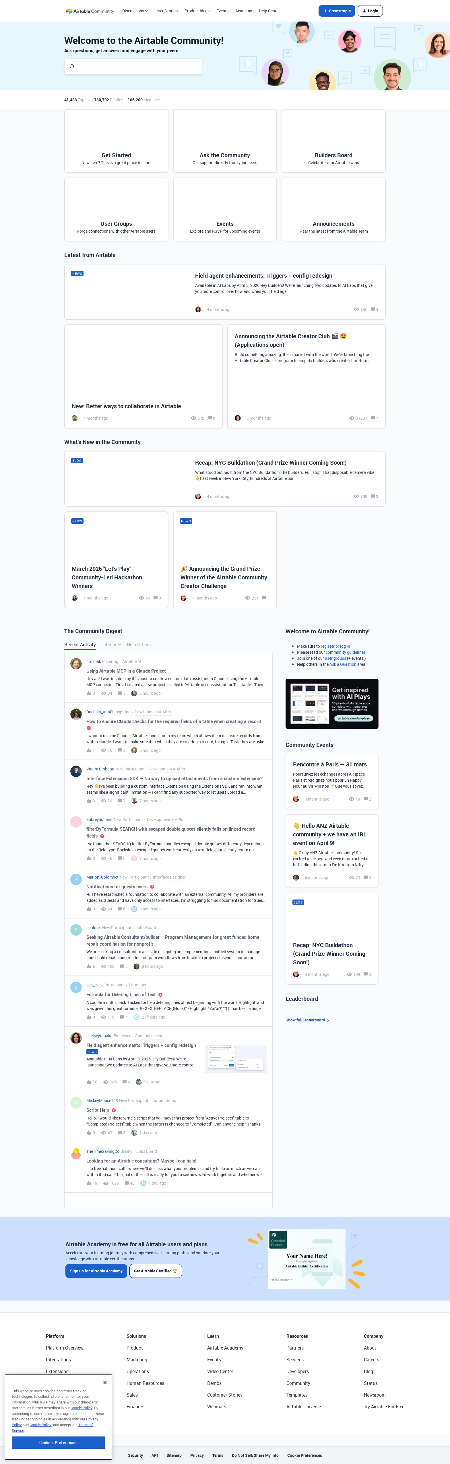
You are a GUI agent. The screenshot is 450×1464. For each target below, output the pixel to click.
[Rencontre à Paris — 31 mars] (332, 781)
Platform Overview (65, 1348)
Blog (368, 1371)
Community (298, 1383)
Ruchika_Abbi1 (99, 712)
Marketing (137, 1359)
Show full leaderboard (308, 1020)
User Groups (167, 10)
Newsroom (375, 1395)
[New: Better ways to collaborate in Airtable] (143, 376)
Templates (297, 1395)
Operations (138, 1371)
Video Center (220, 1371)
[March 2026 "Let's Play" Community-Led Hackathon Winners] (116, 559)
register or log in (335, 646)
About (370, 1348)
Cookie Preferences (304, 1455)
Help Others (139, 644)
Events (222, 10)
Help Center (269, 10)
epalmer (93, 927)
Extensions (57, 1371)
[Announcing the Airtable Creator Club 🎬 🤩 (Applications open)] (306, 376)
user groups (335, 658)
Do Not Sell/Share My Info (255, 1455)
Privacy (197, 1455)
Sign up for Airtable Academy (96, 1271)
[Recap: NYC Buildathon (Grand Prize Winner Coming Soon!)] (225, 479)
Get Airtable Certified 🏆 (155, 1271)
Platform (55, 1336)
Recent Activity (80, 644)
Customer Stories (225, 1395)
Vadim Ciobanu (100, 769)
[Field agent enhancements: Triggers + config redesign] (225, 292)
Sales (132, 1395)
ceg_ (90, 985)
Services (295, 1359)
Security (135, 1455)
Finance (135, 1406)
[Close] (105, 1420)
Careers (371, 1359)
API (155, 1455)
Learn (213, 1336)
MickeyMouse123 (102, 1100)
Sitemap (174, 1455)
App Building (59, 1383)
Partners (295, 1348)
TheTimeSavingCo (102, 1151)
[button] (337, 11)
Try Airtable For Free (384, 1406)
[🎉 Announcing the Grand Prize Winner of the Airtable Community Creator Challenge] (225, 559)
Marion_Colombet (102, 877)
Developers (297, 1371)
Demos (214, 1383)
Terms (217, 1455)
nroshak (93, 661)
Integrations (58, 1359)
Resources (297, 1336)
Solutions (136, 1336)
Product (135, 1348)
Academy (243, 10)
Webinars (216, 1406)
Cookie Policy (81, 1446)
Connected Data (62, 1406)
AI (48, 1395)
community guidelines (346, 652)
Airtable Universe (303, 1406)
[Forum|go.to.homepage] (89, 11)
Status (371, 1383)
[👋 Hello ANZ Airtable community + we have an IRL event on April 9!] (332, 851)
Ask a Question (342, 664)
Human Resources (145, 1383)
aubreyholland (99, 819)
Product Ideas (197, 10)
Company (373, 1336)
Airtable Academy (225, 1348)
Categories (111, 644)
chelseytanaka (99, 1035)
